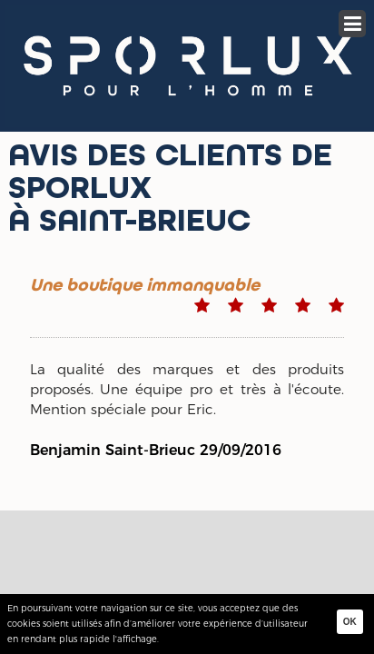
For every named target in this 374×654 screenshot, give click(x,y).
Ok (350, 622)
